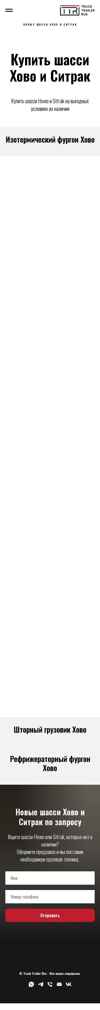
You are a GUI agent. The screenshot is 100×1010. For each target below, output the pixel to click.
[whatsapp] (31, 986)
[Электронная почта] (59, 986)
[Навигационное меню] (9, 10)
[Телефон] (50, 986)
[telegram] (40, 986)
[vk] (68, 986)
